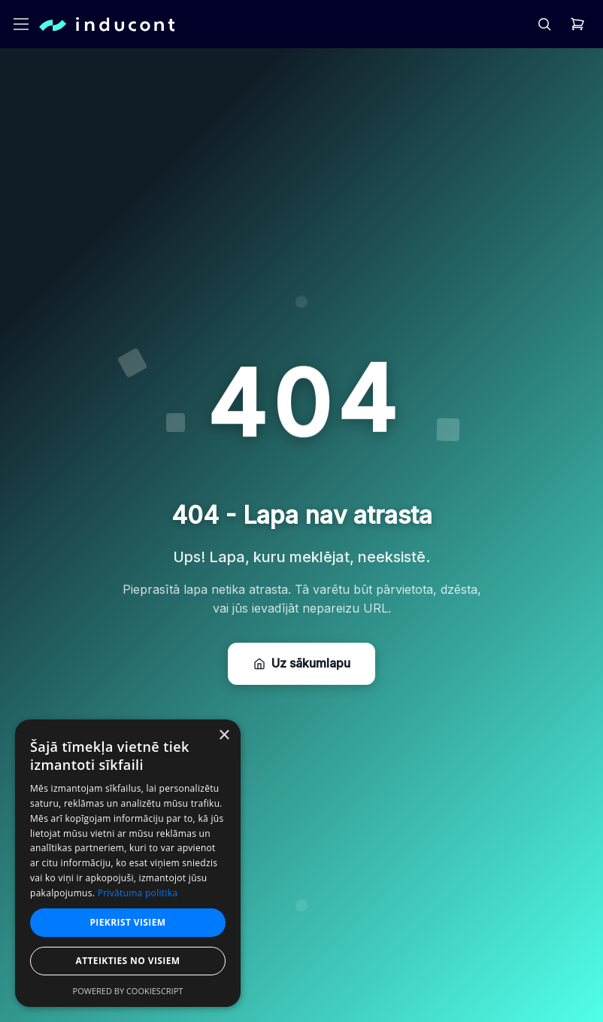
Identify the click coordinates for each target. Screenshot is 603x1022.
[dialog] (128, 863)
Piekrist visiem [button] (127, 922)
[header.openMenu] (21, 24)
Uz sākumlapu (301, 663)
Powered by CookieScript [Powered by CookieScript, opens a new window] (128, 990)
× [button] (223, 735)
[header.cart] (577, 24)
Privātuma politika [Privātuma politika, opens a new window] (138, 893)
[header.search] (544, 24)
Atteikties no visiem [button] (127, 960)
